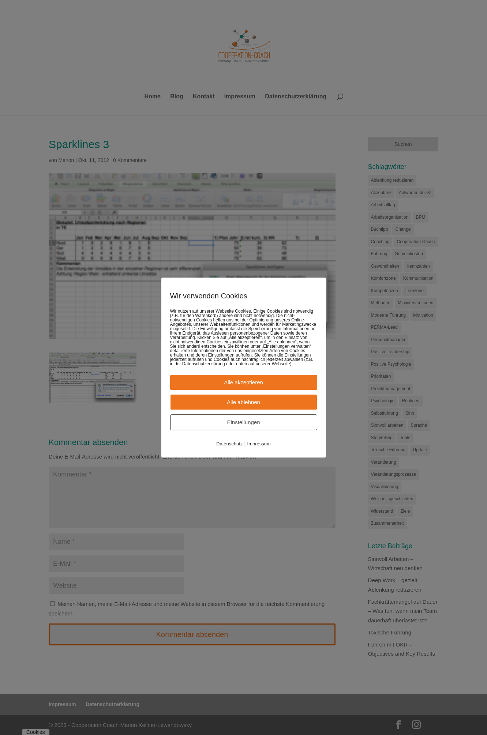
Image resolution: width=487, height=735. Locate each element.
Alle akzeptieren (243, 382)
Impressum (259, 443)
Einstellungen (243, 422)
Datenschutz (229, 443)
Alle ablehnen (243, 402)
